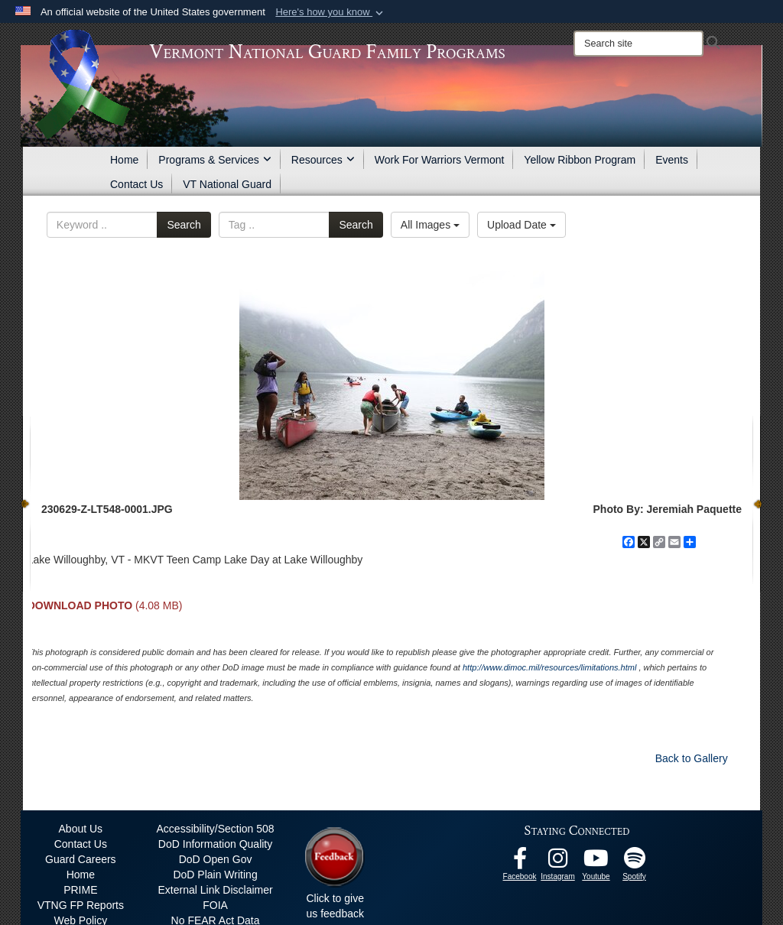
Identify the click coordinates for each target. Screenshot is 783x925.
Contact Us (136, 184)
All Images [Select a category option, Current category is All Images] (430, 225)
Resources (323, 160)
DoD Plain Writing (215, 874)
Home (124, 160)
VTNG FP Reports (80, 905)
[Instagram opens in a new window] (558, 862)
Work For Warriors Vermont (440, 160)
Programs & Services (214, 160)
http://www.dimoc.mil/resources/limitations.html (549, 667)
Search (183, 225)
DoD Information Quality (215, 844)
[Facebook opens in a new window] (520, 862)
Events (671, 160)
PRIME (80, 890)
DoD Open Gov (215, 859)
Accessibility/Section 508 (216, 829)
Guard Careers (80, 859)
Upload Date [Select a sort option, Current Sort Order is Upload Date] (521, 225)
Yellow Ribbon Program (579, 160)
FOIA (215, 905)
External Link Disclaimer (215, 890)
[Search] (638, 44)
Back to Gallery (691, 758)
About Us (81, 829)
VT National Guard (227, 184)
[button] (330, 12)
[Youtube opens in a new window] (596, 862)
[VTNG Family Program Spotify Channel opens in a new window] (635, 862)
